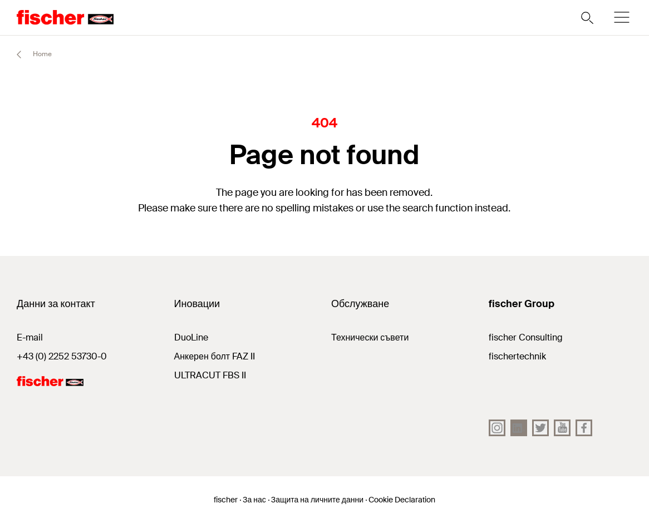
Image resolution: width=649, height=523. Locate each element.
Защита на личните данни (317, 500)
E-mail (30, 337)
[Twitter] (540, 428)
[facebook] (584, 428)
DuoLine (191, 337)
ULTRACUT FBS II (210, 375)
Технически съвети (370, 337)
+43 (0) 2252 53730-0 (62, 356)
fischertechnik (517, 356)
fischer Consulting (526, 337)
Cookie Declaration (401, 500)
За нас (254, 500)
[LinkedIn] (518, 428)
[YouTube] (562, 428)
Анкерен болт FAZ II (214, 356)
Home (29, 54)
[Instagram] (497, 428)
